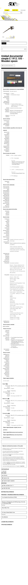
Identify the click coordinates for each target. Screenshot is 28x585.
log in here (22, 466)
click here (8, 463)
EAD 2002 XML (6, 488)
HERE (10, 455)
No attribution (14, 347)
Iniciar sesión (23, 10)
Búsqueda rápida (5, 41)
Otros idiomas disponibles (8, 65)
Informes (4, 475)
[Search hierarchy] (14, 49)
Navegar (6, 10)
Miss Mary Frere (14, 343)
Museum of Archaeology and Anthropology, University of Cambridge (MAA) (16, 112)
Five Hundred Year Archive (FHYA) (9, 497)
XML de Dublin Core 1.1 (8, 485)
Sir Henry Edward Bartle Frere (18, 173)
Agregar (4, 471)
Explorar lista (5, 478)
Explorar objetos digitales (8, 480)
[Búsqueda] (25, 49)
